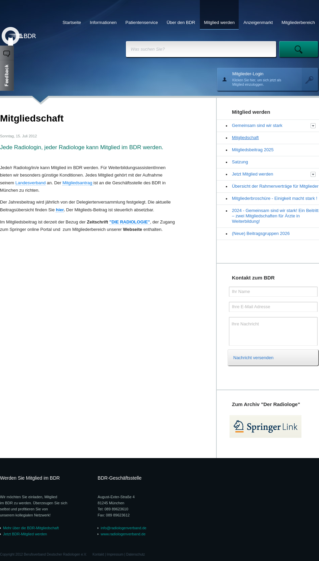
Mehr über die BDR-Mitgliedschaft (31, 528)
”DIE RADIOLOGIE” (129, 221)
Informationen (103, 22)
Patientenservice (142, 22)
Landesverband (31, 182)
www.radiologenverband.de (123, 534)
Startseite (71, 22)
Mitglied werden (219, 22)
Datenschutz (135, 554)
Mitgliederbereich (298, 22)
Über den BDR (181, 22)
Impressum (115, 554)
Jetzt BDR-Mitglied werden (25, 534)
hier (59, 209)
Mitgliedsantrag (78, 182)
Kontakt (98, 554)
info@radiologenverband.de (123, 528)
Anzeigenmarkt (258, 22)
